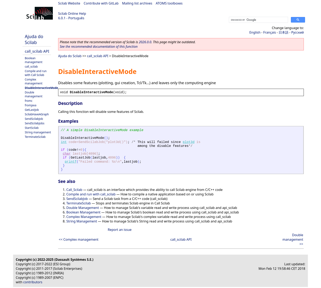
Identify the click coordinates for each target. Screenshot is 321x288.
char (67, 154)
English (254, 32)
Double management (33, 94)
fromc (28, 101)
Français (269, 32)
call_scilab (31, 66)
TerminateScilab (35, 137)
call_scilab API (37, 51)
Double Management (82, 207)
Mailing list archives (137, 3)
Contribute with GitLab (101, 3)
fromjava (30, 105)
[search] (258, 20)
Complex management (33, 81)
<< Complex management (78, 239)
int (64, 142)
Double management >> (293, 239)
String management (38, 132)
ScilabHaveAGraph (37, 114)
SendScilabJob (34, 119)
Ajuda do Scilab (34, 39)
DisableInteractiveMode (41, 88)
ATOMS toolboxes (169, 3)
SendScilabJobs (34, 123)
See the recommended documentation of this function (99, 46)
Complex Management (83, 216)
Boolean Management (83, 212)
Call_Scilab (74, 189)
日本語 (283, 32)
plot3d (188, 142)
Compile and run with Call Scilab (35, 73)
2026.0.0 (145, 42)
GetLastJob (32, 110)
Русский (297, 32)
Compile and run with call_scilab (90, 194)
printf (71, 162)
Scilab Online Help (72, 13)
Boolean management (33, 60)
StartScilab (32, 128)
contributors (32, 282)
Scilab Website (69, 3)
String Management (81, 221)
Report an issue (119, 229)
